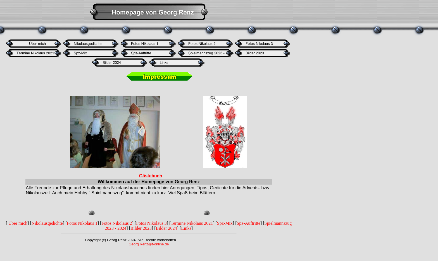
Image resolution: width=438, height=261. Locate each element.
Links (186, 228)
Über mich (17, 223)
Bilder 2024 (166, 228)
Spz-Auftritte (248, 223)
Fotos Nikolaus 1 (82, 223)
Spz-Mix (225, 223)
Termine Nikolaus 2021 (192, 223)
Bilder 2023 (141, 228)
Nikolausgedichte (47, 223)
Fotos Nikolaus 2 (116, 223)
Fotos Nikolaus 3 (151, 223)
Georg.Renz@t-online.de (149, 244)
